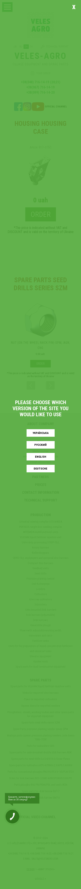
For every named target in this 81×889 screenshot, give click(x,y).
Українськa (41, 433)
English (40, 456)
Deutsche (40, 468)
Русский (40, 444)
